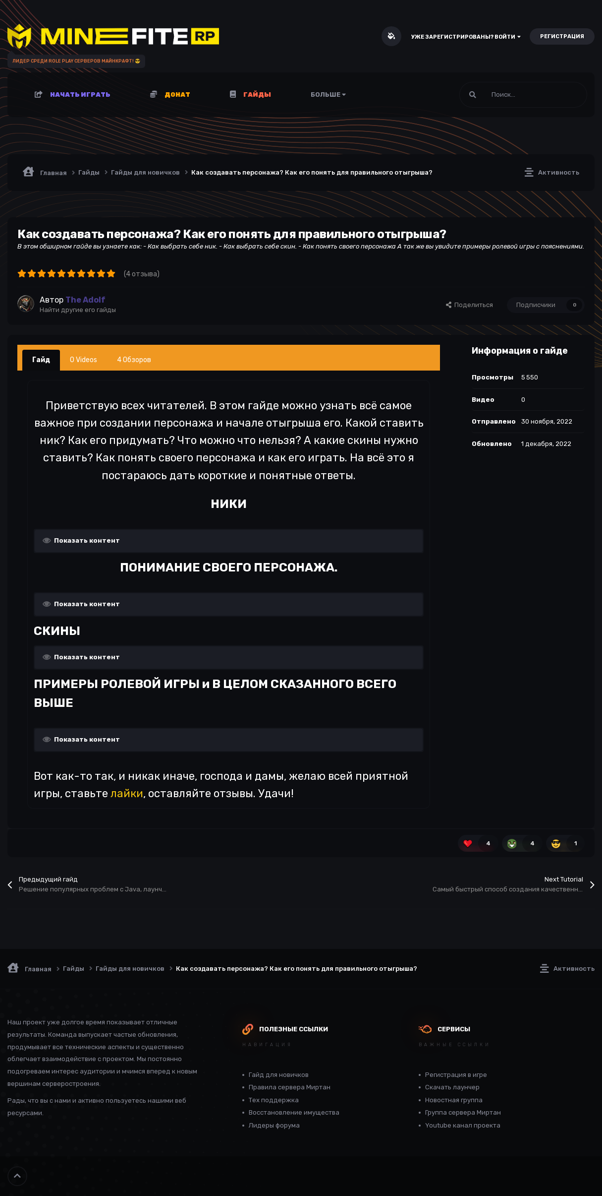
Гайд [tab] (41, 360)
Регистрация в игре (456, 1074)
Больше (328, 94)
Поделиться (469, 305)
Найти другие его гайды (78, 310)
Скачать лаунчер (452, 1087)
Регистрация (562, 36)
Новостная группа (454, 1100)
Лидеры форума (274, 1125)
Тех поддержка (274, 1100)
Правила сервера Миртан (289, 1087)
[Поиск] (499, 95)
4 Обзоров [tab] (134, 360)
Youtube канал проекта (462, 1125)
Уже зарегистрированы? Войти (466, 37)
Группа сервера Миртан (463, 1112)
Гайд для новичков (279, 1074)
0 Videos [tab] (83, 360)
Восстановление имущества (294, 1112)
